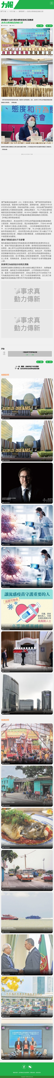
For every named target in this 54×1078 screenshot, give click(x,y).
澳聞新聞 (21, 11)
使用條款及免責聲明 (24, 1072)
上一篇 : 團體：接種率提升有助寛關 (27, 366)
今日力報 (12, 11)
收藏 (41, 25)
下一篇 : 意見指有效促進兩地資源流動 (27, 368)
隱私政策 (32, 1072)
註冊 (27, 354)
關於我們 (15, 1072)
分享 (50, 25)
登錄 (33, 354)
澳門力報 (3, 11)
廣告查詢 (38, 1072)
